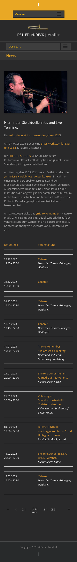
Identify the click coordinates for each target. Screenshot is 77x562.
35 (53, 509)
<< (8, 509)
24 (24, 509)
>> (69, 509)
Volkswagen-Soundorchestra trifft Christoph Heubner (51, 400)
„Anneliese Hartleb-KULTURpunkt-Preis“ (28, 176)
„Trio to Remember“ (48, 213)
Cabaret (43, 259)
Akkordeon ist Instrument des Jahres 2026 (34, 135)
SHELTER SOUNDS (20, 156)
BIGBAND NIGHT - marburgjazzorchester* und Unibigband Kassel (55, 431)
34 (46, 509)
